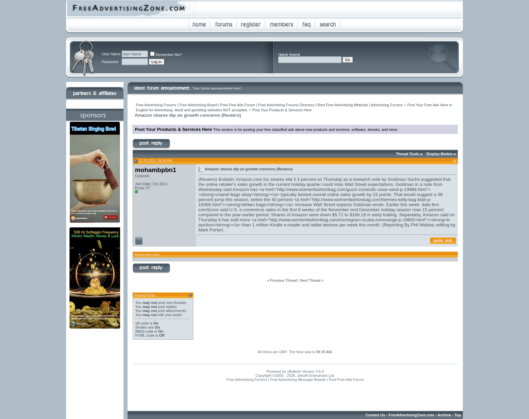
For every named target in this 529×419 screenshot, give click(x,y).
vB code (142, 323)
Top (457, 415)
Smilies (141, 327)
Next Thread (310, 280)
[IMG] (139, 331)
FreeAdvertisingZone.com (411, 415)
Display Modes (439, 154)
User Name (111, 54)
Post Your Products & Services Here (282, 110)
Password (110, 62)
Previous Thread (283, 280)
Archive (444, 415)
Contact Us (375, 415)
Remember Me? (166, 55)
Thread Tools (407, 154)
